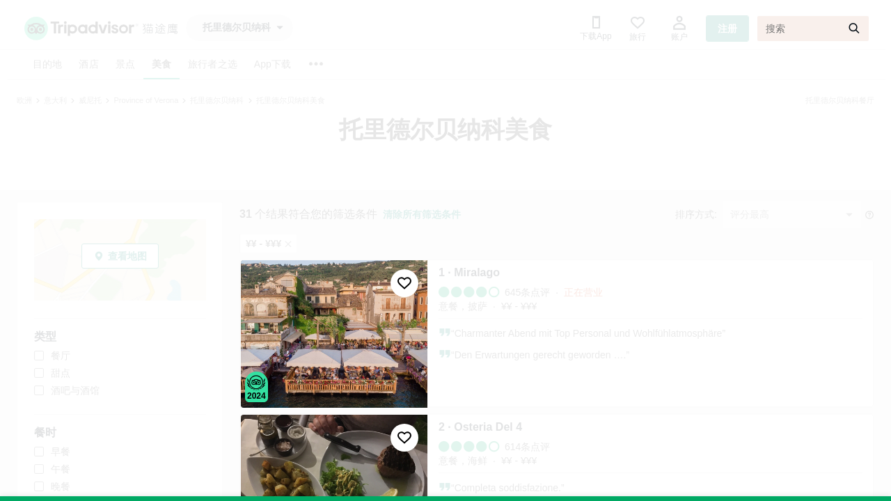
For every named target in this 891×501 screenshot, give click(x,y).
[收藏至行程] (404, 283)
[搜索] (813, 28)
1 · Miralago (469, 272)
